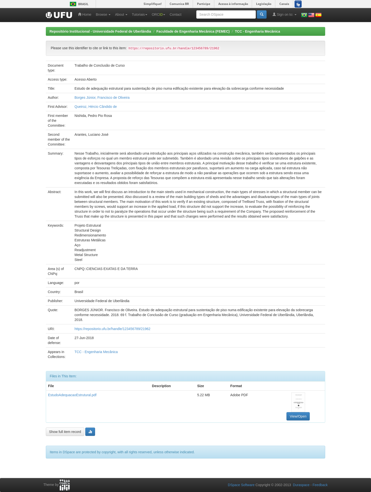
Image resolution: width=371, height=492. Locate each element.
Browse (103, 14)
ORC (158, 14)
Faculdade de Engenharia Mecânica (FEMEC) (193, 31)
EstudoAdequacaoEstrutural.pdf (72, 395)
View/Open (298, 416)
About (121, 14)
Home (84, 14)
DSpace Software (241, 485)
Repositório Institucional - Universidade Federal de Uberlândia (100, 31)
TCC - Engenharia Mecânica (257, 31)
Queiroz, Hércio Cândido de (95, 107)
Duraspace (301, 485)
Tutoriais (139, 14)
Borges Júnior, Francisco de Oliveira (102, 97)
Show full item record (65, 432)
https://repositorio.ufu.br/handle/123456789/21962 (112, 329)
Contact (175, 14)
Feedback (320, 485)
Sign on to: (284, 14)
